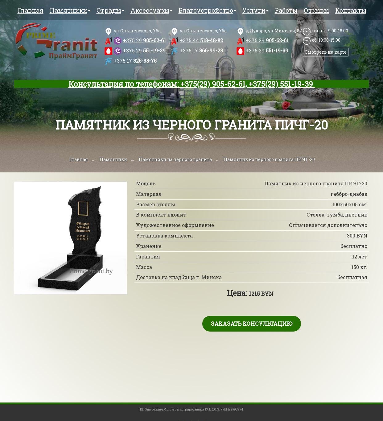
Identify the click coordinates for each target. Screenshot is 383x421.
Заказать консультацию (251, 323)
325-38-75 (135, 60)
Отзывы (316, 10)
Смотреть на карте (326, 52)
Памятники (70, 10)
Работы (286, 10)
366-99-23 (201, 50)
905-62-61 (144, 40)
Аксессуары (151, 10)
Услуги (255, 10)
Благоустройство (207, 10)
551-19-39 (144, 50)
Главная (30, 10)
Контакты (350, 10)
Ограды (110, 10)
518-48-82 (201, 40)
